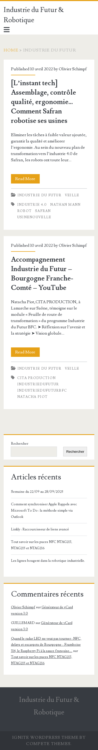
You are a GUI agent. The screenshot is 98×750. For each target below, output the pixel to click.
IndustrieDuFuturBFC (42, 390)
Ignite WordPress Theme (45, 737)
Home (11, 50)
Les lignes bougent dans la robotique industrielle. (48, 561)
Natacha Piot (32, 397)
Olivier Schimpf (73, 69)
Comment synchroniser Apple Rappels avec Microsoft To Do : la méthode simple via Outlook (44, 510)
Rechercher (19, 444)
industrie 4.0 (32, 205)
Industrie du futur (39, 195)
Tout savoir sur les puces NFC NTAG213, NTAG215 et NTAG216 (41, 545)
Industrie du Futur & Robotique (34, 15)
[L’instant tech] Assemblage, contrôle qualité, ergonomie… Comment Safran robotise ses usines (43, 102)
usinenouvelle (34, 217)
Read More (27, 179)
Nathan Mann (65, 205)
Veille (72, 195)
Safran (43, 211)
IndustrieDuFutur (38, 384)
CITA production (36, 378)
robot (24, 211)
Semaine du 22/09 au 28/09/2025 (37, 492)
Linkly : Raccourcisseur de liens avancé (40, 529)
